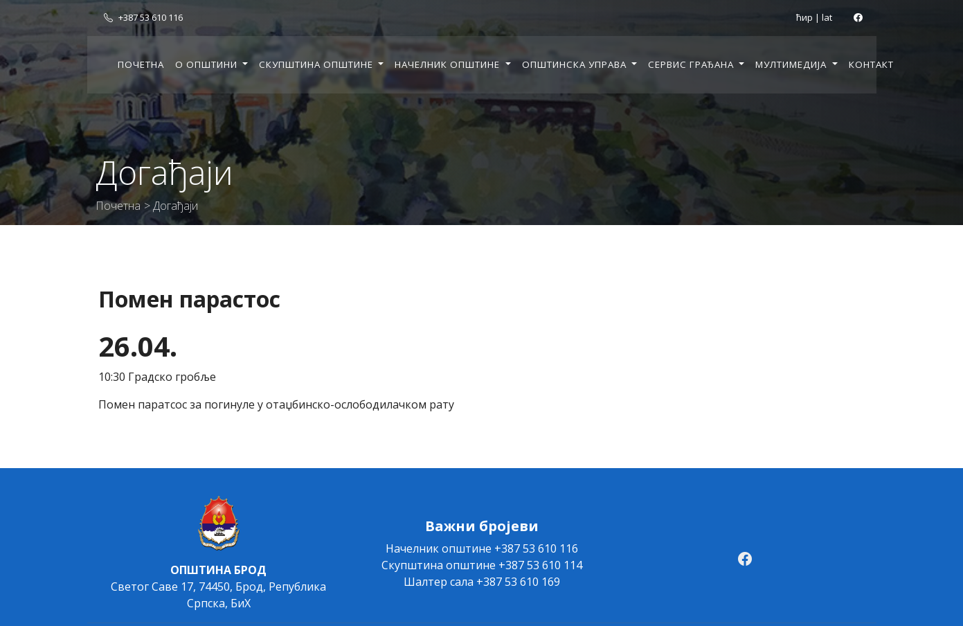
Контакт (871, 64)
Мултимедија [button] (792, 64)
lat (827, 17)
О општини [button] (207, 64)
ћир (804, 17)
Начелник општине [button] (449, 64)
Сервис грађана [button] (692, 64)
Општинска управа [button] (575, 64)
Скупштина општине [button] (317, 64)
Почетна (141, 64)
